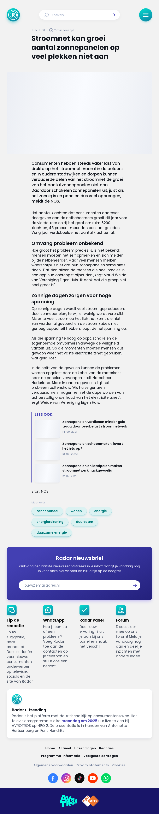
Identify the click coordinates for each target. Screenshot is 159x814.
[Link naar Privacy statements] (92, 765)
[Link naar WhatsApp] (106, 778)
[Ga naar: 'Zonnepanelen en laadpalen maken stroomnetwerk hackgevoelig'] (81, 473)
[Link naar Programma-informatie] (60, 756)
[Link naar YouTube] (93, 778)
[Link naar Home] (50, 748)
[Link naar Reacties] (106, 748)
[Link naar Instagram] (66, 778)
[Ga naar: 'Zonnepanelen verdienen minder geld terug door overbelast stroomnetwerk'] (81, 429)
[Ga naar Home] (13, 15)
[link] (47, 511)
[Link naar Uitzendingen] (85, 748)
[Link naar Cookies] (118, 765)
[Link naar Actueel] (64, 748)
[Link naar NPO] (90, 801)
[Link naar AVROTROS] (68, 801)
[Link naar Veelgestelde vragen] (100, 756)
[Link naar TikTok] (79, 778)
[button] (113, 15)
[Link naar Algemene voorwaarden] (53, 765)
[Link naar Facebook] (53, 778)
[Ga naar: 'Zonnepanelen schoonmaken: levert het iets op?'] (81, 451)
